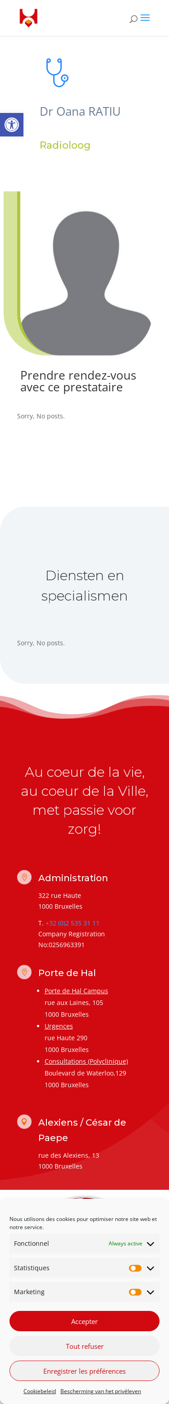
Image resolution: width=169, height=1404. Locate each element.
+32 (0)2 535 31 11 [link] (73, 923)
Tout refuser (85, 1346)
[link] (11, 124)
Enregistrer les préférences (84, 1371)
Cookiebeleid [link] (39, 1391)
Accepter (84, 1321)
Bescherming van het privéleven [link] (100, 1391)
